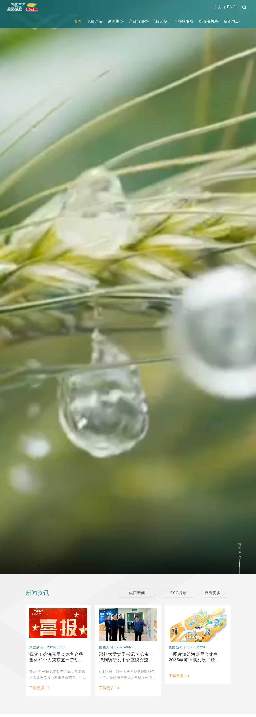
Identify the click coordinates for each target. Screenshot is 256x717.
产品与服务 (138, 21)
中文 (218, 7)
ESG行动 (178, 593)
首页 (78, 21)
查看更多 (216, 593)
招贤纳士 (231, 21)
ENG (231, 7)
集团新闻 (137, 593)
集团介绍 (95, 21)
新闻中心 (115, 21)
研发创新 (161, 21)
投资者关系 (208, 21)
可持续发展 (184, 21)
